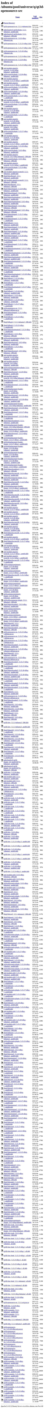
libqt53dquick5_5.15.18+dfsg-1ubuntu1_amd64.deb (14, 735)
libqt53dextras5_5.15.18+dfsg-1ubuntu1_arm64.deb (14, 1140)
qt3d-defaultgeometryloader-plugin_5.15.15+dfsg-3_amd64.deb (15, 487)
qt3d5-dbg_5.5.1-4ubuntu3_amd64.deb (17, 1324)
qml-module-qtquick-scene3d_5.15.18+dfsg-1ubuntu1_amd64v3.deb (12, 528)
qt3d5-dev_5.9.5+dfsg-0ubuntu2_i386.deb (11, 833)
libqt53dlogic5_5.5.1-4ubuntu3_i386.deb (17, 322)
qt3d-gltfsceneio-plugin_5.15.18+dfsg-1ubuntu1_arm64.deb (17, 935)
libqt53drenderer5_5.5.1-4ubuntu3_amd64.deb (12, 1166)
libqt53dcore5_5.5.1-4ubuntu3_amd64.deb (11, 893)
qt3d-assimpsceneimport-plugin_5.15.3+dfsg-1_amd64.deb (15, 616)
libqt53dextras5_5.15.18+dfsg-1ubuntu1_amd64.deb (14, 1144)
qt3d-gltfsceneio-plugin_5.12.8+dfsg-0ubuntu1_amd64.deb (16, 897)
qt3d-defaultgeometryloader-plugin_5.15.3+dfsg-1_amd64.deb (15, 466)
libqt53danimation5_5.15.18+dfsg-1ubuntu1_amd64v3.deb (15, 1110)
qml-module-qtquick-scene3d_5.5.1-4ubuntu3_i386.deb (16, 181)
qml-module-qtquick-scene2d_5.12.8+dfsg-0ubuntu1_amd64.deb (11, 70)
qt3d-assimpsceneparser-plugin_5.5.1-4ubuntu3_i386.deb (16, 368)
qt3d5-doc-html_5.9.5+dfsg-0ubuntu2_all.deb (13, 1290)
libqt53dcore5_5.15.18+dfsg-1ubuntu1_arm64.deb (13, 1068)
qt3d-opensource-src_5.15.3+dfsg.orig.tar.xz (13, 1354)
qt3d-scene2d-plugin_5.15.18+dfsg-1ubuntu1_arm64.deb (16, 147)
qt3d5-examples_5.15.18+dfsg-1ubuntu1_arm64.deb (14, 1379)
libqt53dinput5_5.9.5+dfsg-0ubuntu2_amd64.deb (13, 918)
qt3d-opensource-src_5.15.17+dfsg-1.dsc (17, 48)
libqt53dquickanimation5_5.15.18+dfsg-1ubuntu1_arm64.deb (17, 275)
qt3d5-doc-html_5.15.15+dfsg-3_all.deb (17, 1247)
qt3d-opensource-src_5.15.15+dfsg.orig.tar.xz (13, 1332)
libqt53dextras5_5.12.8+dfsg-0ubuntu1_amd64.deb (14, 1055)
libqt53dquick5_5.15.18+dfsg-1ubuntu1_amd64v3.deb (14, 739)
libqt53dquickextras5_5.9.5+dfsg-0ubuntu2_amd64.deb (15, 343)
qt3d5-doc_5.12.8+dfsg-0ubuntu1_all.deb (12, 1307)
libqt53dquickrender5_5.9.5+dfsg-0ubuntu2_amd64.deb (15, 605)
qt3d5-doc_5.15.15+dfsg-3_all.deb (15, 1264)
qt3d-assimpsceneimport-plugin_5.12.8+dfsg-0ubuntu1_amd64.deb (12, 610)
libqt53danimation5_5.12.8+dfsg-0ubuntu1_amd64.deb (15, 1059)
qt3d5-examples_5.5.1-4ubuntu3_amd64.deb (11, 1311)
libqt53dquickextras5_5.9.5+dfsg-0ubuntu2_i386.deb (15, 352)
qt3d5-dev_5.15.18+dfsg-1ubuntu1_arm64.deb (12, 850)
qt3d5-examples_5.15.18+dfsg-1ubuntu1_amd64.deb (14, 1375)
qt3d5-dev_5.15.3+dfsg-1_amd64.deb (16, 871)
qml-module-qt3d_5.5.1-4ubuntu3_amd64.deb (12, 777)
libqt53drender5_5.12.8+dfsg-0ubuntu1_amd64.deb (14, 1183)
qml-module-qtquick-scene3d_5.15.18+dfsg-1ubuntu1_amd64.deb (11, 518)
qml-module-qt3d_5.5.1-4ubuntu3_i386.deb (12, 782)
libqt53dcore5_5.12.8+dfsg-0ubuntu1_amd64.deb (13, 1038)
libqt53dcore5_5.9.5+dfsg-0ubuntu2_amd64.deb (13, 901)
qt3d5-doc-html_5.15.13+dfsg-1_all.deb (17, 1255)
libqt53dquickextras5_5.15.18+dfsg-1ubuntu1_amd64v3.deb (16, 400)
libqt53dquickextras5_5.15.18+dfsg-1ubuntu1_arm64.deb (16, 409)
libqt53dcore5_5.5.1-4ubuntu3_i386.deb (17, 914)
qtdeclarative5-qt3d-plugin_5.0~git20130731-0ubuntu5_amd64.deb (12, 762)
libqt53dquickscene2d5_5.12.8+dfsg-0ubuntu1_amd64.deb (16, 483)
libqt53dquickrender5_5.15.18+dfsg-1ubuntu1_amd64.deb (16, 671)
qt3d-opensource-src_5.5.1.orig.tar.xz (16, 1302)
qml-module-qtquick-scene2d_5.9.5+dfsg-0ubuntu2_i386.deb (17, 155)
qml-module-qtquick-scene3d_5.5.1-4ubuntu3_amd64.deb (16, 173)
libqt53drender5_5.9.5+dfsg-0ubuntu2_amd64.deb (13, 1174)
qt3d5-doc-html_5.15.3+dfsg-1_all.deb (17, 1251)
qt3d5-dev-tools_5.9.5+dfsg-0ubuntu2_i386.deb (13, 1234)
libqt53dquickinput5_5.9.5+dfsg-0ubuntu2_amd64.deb (15, 194)
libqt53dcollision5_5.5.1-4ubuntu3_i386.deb (12, 185)
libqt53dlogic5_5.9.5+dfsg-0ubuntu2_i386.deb (13, 335)
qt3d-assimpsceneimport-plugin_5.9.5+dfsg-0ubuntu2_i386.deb (17, 1230)
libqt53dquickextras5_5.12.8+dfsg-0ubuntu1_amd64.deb (15, 373)
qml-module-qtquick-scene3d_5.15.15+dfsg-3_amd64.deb (16, 538)
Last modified (35, 17)
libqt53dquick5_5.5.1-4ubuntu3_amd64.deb (11, 624)
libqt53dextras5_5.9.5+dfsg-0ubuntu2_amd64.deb (13, 1046)
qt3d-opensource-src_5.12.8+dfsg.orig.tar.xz (13, 1349)
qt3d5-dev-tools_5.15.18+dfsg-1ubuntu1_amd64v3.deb (14, 824)
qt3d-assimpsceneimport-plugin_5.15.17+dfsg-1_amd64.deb (15, 584)
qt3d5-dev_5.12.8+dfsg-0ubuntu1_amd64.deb (12, 773)
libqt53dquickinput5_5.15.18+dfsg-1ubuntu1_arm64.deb (16, 228)
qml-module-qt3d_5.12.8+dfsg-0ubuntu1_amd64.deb (14, 888)
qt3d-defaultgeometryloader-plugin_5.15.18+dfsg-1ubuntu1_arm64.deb (13, 448)
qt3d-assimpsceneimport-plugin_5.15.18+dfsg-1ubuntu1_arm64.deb (12, 566)
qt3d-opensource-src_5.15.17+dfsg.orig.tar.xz (13, 1337)
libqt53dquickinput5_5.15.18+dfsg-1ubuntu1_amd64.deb (16, 237)
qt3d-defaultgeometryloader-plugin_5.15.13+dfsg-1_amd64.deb (15, 430)
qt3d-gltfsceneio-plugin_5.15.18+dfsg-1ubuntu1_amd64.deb (17, 965)
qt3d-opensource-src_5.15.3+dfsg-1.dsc (17, 56)
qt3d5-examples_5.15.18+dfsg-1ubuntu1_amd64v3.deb (14, 1371)
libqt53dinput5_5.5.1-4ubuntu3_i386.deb (11, 714)
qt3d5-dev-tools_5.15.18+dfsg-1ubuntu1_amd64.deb (14, 816)
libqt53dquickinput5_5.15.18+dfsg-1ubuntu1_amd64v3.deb (16, 232)
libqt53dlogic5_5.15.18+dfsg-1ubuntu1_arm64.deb (14, 301)
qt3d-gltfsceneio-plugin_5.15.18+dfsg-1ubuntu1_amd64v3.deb (17, 970)
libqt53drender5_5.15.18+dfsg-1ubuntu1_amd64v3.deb (14, 1213)
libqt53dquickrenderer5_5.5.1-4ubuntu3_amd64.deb (14, 422)
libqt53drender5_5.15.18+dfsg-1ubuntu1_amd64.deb (14, 1208)
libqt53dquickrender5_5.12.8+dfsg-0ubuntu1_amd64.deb (16, 646)
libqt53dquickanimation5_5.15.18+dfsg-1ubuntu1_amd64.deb (17, 254)
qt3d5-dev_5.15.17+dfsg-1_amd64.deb (17, 859)
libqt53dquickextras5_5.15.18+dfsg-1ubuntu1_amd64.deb (16, 396)
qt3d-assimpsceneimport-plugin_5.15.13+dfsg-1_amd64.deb (15, 580)
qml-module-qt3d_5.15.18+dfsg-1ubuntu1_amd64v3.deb (15, 978)
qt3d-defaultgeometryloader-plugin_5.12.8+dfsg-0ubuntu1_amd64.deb (13, 391)
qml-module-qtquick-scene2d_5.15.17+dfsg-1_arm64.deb (16, 143)
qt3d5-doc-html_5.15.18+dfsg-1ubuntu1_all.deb (14, 1243)
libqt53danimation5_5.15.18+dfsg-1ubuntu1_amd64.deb (15, 1115)
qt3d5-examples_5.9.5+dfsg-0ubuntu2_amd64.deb (13, 1362)
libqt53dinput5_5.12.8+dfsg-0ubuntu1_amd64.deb (13, 927)
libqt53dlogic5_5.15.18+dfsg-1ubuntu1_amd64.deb (14, 279)
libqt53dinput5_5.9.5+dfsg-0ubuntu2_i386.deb (13, 1029)
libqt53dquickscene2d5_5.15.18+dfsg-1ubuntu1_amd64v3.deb (17, 500)
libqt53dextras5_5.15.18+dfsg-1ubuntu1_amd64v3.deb (14, 1149)
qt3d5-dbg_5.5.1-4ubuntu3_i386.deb (16, 1319)
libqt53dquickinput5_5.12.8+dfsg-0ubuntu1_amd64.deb (15, 190)
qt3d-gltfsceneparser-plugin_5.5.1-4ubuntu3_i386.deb (15, 601)
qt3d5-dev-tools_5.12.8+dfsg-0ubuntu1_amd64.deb (14, 786)
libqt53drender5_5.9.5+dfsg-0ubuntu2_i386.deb (13, 1179)
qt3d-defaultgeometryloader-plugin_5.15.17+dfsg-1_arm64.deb (15, 439)
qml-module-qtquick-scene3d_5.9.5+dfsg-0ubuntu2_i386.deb (17, 377)
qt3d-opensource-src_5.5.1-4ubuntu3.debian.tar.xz (13, 309)
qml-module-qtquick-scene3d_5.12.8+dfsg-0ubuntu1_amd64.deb (11, 357)
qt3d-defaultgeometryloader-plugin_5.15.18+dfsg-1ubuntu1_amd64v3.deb (13, 460)
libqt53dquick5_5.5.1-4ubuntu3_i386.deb (11, 654)
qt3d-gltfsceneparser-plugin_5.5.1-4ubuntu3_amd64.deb (15, 479)
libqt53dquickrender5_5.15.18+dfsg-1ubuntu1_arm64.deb (16, 684)
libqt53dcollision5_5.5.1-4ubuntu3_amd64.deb (12, 177)
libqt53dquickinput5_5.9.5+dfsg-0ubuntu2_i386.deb (15, 207)
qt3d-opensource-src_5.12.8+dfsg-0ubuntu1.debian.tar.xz (15, 697)
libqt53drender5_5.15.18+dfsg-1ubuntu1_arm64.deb (14, 1187)
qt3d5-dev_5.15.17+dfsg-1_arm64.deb (17, 854)
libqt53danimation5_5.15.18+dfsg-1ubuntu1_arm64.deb (15, 1098)
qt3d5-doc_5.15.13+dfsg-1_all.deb (15, 1277)
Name (18, 17)
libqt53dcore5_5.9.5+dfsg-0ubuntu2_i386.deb (13, 923)
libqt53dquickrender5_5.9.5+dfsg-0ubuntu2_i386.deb (15, 629)
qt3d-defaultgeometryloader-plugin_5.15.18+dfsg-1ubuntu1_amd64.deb (13, 454)
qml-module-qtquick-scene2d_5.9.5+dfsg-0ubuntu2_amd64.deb (11, 127)
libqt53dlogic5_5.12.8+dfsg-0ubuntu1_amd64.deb (13, 266)
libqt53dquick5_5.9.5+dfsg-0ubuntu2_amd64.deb (13, 705)
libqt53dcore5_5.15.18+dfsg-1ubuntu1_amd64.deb (13, 1076)
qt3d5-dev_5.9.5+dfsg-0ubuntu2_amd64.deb (11, 837)
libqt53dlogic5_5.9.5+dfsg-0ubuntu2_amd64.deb (13, 296)
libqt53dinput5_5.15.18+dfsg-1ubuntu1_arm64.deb (14, 1004)
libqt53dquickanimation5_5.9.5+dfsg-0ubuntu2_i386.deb (16, 211)
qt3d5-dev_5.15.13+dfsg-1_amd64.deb (17, 846)
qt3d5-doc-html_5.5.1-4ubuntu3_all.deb (17, 1281)
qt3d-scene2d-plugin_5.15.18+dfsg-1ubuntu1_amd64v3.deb (16, 92)
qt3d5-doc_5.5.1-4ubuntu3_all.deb (15, 1285)
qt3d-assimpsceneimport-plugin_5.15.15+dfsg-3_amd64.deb (15, 620)
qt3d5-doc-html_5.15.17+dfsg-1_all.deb (17, 1238)
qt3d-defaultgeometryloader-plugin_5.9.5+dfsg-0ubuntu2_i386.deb (17, 426)
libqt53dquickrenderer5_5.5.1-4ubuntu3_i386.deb (14, 470)
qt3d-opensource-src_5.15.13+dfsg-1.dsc (17, 65)
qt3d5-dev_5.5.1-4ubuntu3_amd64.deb (17, 727)
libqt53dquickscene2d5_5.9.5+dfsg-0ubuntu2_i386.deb (16, 504)
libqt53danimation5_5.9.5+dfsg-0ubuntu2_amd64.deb (15, 905)
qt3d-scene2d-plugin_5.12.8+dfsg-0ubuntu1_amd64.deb (15, 75)
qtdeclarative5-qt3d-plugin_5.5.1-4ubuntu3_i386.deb (15, 35)
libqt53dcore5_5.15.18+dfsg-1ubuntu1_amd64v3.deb (13, 1080)
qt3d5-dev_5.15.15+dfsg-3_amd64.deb (17, 842)
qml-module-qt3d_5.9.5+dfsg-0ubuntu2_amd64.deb (14, 880)
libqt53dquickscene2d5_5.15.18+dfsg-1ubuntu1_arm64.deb (17, 523)
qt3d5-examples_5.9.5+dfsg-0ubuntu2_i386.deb (13, 1358)
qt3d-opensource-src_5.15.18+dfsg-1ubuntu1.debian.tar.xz (16, 650)
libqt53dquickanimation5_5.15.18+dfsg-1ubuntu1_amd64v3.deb (17, 258)
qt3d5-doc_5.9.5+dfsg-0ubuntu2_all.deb (17, 1294)
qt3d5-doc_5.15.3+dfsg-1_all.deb (15, 1260)
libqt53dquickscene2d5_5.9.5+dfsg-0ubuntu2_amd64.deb (16, 474)
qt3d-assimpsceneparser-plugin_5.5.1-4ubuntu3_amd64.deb (16, 339)
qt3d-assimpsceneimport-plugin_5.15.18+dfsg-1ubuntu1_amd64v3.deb (12, 596)
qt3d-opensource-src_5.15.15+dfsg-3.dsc (17, 43)
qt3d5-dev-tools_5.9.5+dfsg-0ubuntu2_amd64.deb (13, 1226)
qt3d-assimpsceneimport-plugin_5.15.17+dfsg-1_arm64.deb (15, 572)
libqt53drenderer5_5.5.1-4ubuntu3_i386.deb (12, 1170)
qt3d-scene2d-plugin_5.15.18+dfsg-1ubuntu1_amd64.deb (16, 88)
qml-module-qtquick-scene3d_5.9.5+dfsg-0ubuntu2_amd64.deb (11, 363)
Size (40, 17)
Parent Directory (9, 23)
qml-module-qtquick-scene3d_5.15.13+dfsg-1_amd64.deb (16, 513)
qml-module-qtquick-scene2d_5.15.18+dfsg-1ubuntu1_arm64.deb (11, 137)
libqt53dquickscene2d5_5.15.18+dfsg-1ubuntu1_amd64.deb (17, 496)
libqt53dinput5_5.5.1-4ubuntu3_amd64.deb (11, 693)
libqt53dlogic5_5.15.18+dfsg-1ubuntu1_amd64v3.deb (14, 292)
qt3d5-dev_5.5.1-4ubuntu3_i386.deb (16, 722)
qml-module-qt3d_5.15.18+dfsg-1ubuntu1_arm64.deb (15, 1021)
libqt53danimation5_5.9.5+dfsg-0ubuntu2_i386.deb (15, 944)
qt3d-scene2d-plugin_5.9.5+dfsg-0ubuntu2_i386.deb (15, 160)
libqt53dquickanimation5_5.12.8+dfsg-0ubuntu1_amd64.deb (17, 198)
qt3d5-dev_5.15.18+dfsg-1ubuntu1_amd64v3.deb (12, 867)
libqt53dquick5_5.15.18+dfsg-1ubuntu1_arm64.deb (14, 748)
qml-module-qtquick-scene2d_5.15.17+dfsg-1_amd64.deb (16, 84)
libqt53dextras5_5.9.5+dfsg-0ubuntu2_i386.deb (13, 1051)
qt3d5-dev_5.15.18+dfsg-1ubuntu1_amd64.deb (12, 863)
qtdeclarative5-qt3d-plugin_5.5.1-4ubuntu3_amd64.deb (15, 31)
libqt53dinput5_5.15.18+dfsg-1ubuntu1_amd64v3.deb (14, 961)
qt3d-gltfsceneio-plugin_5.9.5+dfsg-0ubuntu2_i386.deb (16, 910)
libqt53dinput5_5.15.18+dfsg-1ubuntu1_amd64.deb (14, 957)
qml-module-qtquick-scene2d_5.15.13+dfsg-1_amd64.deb (16, 101)
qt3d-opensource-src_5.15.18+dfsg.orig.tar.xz (13, 1328)
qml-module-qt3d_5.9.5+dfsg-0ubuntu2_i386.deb (14, 876)
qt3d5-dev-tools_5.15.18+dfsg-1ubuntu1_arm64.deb (14, 799)
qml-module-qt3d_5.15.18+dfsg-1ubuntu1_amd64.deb (15, 974)
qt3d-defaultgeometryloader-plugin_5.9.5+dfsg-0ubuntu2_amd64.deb (17, 404)
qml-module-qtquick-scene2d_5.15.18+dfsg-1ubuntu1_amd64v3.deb (12, 121)
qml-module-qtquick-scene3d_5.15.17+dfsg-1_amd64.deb (16, 508)
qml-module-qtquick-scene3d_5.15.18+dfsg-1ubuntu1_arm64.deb (11, 547)
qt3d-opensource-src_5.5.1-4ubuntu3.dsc (17, 26)
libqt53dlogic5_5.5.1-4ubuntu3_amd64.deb (11, 224)
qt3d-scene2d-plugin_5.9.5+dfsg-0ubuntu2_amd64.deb (15, 151)
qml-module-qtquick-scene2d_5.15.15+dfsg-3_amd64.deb (16, 80)
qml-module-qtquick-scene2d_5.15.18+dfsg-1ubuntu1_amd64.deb (11, 110)
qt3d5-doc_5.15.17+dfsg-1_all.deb (15, 1268)
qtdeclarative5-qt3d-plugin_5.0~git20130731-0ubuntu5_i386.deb (12, 768)
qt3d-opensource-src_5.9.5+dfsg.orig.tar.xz (12, 1345)
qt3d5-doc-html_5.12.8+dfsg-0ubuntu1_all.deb (14, 1298)
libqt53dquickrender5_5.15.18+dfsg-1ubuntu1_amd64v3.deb (16, 675)
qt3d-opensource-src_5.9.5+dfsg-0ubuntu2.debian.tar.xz (15, 658)
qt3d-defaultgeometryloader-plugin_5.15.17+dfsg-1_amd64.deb (15, 443)
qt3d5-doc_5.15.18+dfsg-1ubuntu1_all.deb (12, 1273)
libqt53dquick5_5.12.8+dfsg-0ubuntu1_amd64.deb (13, 710)
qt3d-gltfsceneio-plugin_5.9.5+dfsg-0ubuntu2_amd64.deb (16, 884)
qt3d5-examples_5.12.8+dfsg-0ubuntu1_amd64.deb (14, 1401)
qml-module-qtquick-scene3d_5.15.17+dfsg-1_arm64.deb (16, 553)
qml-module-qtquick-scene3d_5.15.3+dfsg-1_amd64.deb (16, 557)
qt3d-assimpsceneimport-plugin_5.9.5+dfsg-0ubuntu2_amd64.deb (17, 1221)
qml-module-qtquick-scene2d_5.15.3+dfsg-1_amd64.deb (16, 164)
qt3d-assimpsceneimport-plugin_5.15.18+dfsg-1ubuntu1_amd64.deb (12, 590)
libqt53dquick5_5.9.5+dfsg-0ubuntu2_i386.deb (13, 718)
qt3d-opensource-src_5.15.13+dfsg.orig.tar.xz (13, 1341)
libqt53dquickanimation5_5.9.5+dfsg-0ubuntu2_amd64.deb (16, 202)
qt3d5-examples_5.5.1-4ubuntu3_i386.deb (11, 1315)
